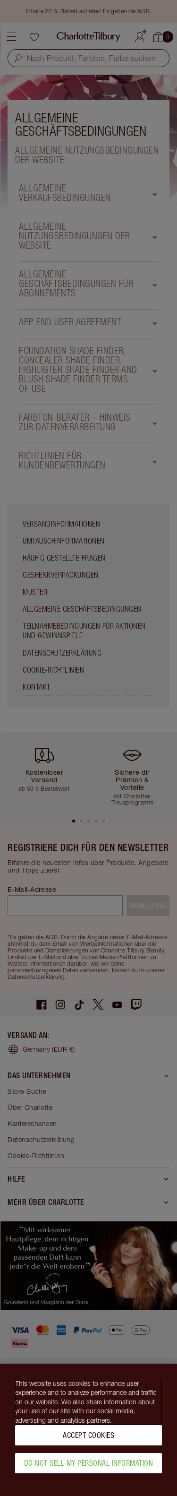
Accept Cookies (88, 1438)
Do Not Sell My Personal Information (88, 1466)
